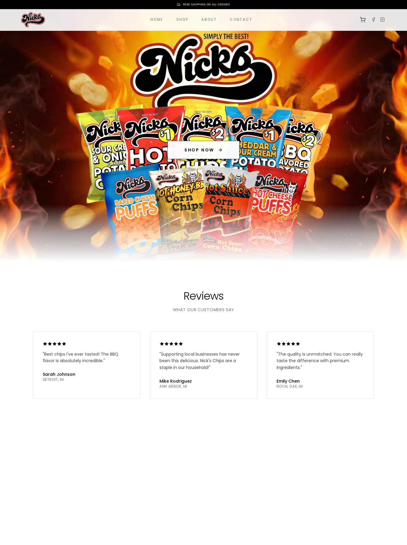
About (209, 19)
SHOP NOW (203, 150)
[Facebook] (373, 19)
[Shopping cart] (362, 19)
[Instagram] (382, 19)
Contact (241, 19)
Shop (182, 19)
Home (157, 19)
